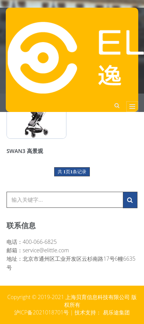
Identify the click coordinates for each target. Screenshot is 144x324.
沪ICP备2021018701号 (41, 312)
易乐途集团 (116, 312)
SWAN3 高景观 (25, 151)
